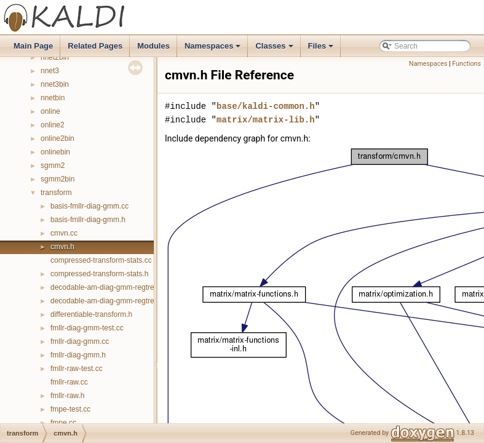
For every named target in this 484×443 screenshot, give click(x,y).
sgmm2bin (57, 179)
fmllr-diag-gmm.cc (79, 341)
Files (322, 49)
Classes (275, 49)
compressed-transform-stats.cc (101, 260)
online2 (53, 125)
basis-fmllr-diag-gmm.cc (89, 206)
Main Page (33, 45)
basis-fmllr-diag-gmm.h (87, 219)
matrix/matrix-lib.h (265, 120)
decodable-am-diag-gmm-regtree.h (107, 301)
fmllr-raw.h (67, 395)
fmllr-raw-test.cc (76, 368)
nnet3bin (55, 84)
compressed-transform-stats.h (99, 273)
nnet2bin (55, 57)
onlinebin (55, 152)
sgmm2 (53, 165)
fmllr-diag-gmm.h (78, 355)
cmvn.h (62, 246)
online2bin (57, 138)
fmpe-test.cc (70, 409)
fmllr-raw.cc (69, 382)
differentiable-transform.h (91, 314)
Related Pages (95, 45)
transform (56, 192)
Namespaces (213, 49)
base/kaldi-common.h (265, 106)
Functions (466, 64)
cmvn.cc (63, 233)
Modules (153, 45)
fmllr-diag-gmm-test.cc (87, 328)
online (50, 111)
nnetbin (53, 98)
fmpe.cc (63, 422)
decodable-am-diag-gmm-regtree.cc (109, 287)
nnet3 (50, 70)
